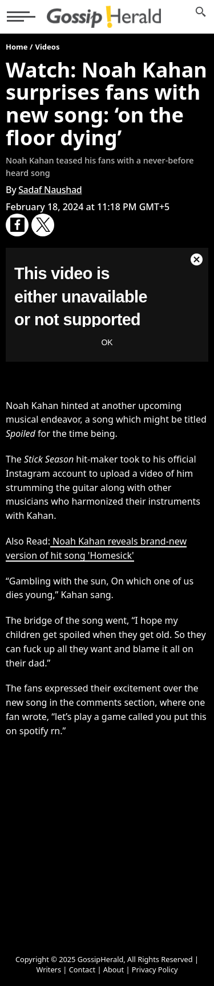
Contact (82, 969)
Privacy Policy (155, 969)
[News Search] (201, 16)
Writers (48, 969)
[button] (21, 16)
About (113, 969)
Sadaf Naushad (50, 189)
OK (106, 342)
